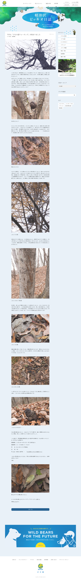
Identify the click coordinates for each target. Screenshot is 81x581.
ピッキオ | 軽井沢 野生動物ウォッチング (4, 3)
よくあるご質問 (75, 2)
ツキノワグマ (61, 103)
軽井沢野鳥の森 (68, 105)
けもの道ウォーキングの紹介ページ (34, 451)
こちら (15, 501)
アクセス (67, 2)
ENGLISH (67, 4)
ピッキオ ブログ (69, 103)
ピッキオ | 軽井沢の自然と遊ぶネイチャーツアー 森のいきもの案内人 (40, 567)
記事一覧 (30, 509)
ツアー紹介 (9, 36)
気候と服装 (39, 559)
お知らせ (14, 559)
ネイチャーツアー (27, 5)
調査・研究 (63, 56)
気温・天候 (63, 50)
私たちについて (38, 5)
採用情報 (56, 5)
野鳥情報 (60, 108)
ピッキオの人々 (64, 41)
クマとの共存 (63, 36)
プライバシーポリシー (64, 559)
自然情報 (13, 36)
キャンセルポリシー (23, 559)
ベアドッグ (63, 44)
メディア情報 (63, 47)
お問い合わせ (75, 4)
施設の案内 (48, 5)
